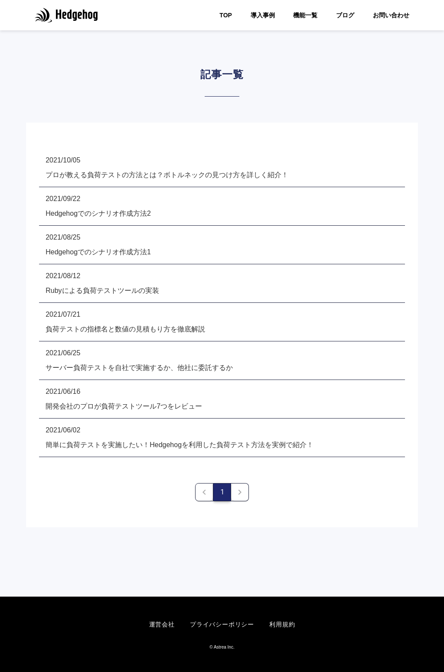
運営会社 (162, 624)
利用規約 (282, 624)
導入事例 (263, 15)
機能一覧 (305, 15)
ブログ (345, 15)
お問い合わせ (391, 15)
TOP (225, 15)
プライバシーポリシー (222, 624)
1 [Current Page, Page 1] (222, 492)
